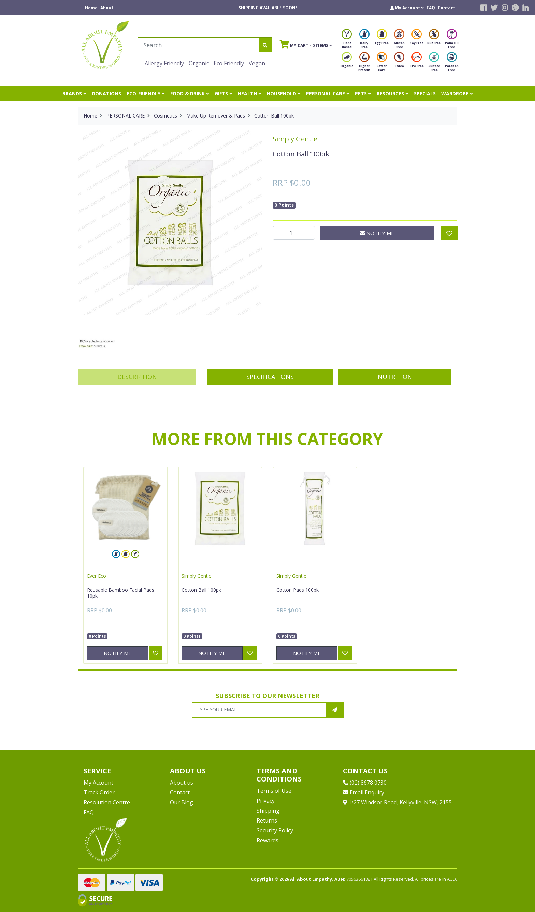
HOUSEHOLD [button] (284, 93)
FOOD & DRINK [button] (189, 93)
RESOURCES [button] (392, 93)
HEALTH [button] (249, 93)
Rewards (267, 840)
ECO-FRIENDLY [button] (146, 93)
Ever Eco (96, 575)
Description (137, 377)
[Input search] (198, 45)
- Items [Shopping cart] (306, 44)
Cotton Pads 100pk (297, 589)
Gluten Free (399, 40)
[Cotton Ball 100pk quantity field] (294, 233)
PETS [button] (363, 93)
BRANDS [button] (74, 93)
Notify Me (377, 233)
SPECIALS (425, 93)
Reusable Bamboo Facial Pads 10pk (120, 592)
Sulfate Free (434, 63)
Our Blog (181, 802)
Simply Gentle (295, 138)
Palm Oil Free (452, 40)
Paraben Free (452, 63)
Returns (267, 820)
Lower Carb (382, 63)
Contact (446, 8)
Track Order (99, 792)
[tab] (137, 377)
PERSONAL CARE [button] (327, 93)
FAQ (430, 8)
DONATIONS (106, 93)
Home (91, 8)
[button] (407, 7)
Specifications (270, 377)
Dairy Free (364, 40)
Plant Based (347, 40)
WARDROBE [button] (457, 93)
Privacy (266, 800)
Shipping (268, 810)
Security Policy (275, 830)
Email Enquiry (363, 792)
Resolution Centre (107, 802)
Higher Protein (364, 63)
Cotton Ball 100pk (201, 589)
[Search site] (265, 45)
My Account (98, 782)
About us (181, 782)
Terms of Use (274, 790)
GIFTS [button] (223, 93)
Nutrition (395, 377)
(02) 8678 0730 (365, 782)
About (106, 8)
